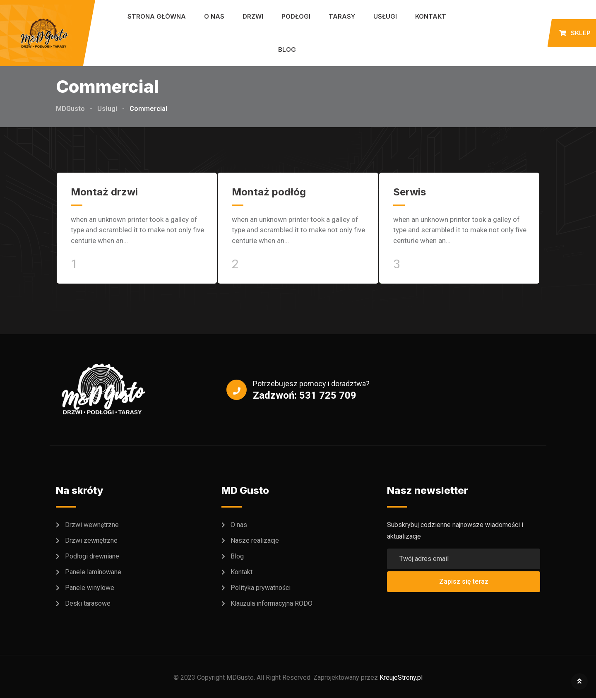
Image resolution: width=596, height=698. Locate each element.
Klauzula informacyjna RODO (271, 603)
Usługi (385, 16)
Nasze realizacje (255, 540)
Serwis (409, 192)
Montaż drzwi (104, 192)
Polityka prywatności (261, 588)
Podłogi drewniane (92, 556)
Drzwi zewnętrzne (91, 540)
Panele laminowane (93, 572)
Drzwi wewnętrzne (92, 525)
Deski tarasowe (88, 603)
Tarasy (342, 16)
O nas (214, 16)
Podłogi (295, 16)
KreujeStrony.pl (401, 677)
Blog (287, 49)
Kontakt (430, 16)
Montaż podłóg (269, 192)
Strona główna (156, 16)
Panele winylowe (89, 588)
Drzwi (253, 16)
